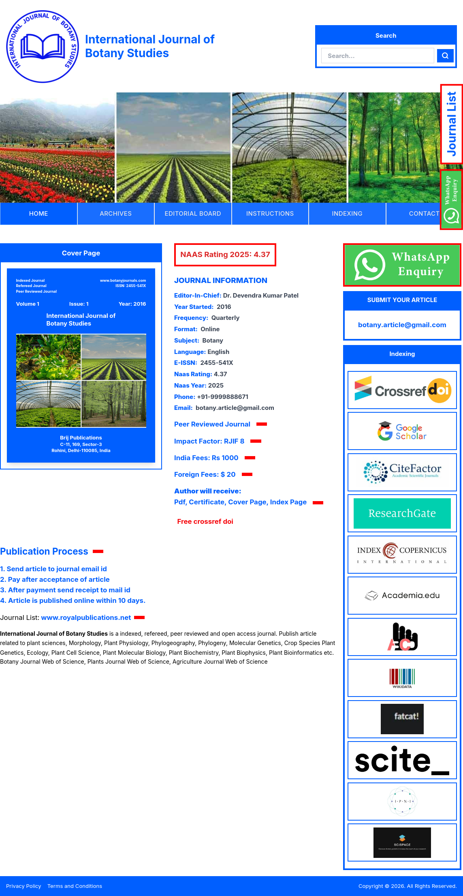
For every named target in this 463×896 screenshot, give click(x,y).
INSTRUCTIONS (270, 213)
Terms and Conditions (74, 886)
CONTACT (424, 213)
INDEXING (347, 213)
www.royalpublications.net (86, 617)
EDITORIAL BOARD (193, 213)
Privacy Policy (23, 886)
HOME (38, 213)
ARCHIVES (116, 213)
